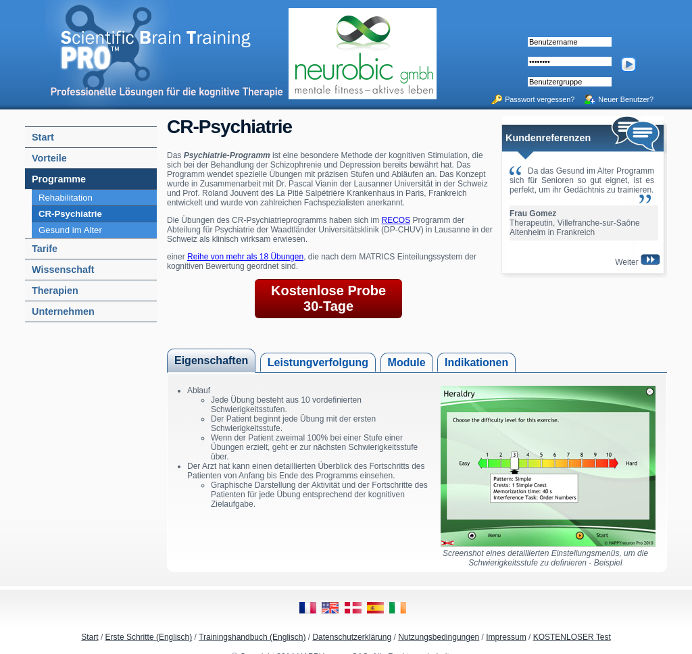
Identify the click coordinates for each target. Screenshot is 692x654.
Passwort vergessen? (539, 99)
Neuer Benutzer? (625, 99)
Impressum (506, 637)
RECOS (395, 220)
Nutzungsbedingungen (438, 637)
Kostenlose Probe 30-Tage (328, 298)
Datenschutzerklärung (351, 637)
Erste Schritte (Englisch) (149, 637)
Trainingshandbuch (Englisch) (252, 637)
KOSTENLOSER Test (572, 637)
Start (89, 637)
